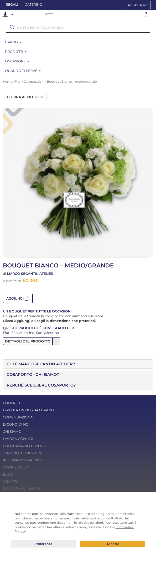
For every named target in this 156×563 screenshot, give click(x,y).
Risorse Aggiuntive (21, 489)
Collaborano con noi (24, 446)
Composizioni (34, 81)
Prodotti (15, 52)
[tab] (78, 364)
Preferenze (43, 544)
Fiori (18, 81)
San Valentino (47, 333)
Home (7, 81)
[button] (18, 298)
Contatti (11, 403)
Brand (13, 42)
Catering (33, 4)
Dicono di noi (16, 424)
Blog (8, 474)
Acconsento (112, 544)
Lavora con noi (18, 439)
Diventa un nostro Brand (28, 410)
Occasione (17, 61)
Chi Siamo (12, 431)
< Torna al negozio (24, 97)
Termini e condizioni (22, 453)
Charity (10, 481)
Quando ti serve (23, 71)
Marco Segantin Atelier (30, 273)
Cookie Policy (16, 467)
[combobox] (78, 27)
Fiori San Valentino (18, 333)
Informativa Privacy (22, 460)
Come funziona (18, 417)
